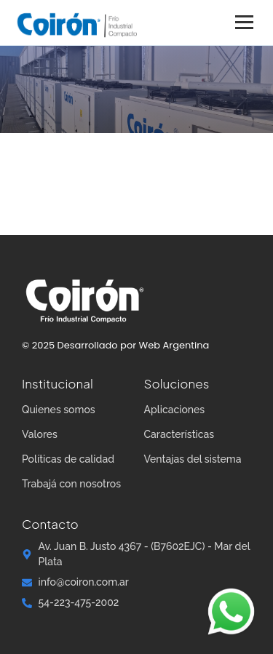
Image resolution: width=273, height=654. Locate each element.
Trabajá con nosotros (71, 484)
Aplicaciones (174, 409)
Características (179, 434)
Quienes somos (58, 409)
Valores (40, 434)
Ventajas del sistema (193, 459)
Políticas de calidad (68, 459)
